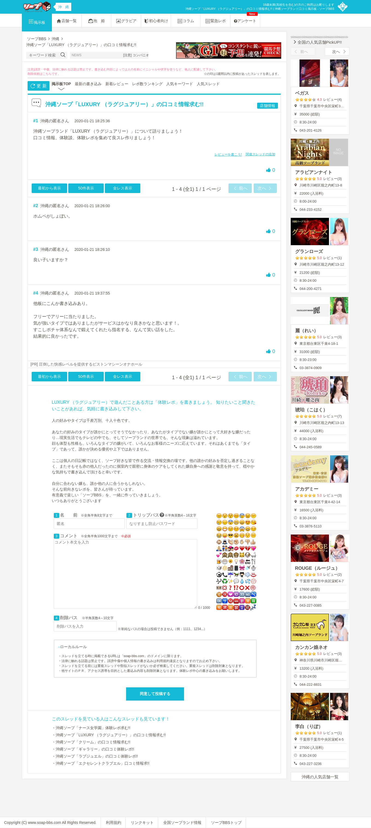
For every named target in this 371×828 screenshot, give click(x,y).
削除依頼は (35, 73)
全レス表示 (122, 188)
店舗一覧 (67, 21)
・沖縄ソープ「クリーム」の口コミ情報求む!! (91, 742)
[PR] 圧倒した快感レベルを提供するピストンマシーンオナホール (86, 364)
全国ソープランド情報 (182, 822)
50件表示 (86, 188)
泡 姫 (96, 21)
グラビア (126, 21)
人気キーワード (179, 84)
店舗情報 (267, 105)
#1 (35, 120)
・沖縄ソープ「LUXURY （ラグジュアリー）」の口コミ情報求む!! (109, 735)
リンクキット (142, 822)
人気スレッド (208, 84)
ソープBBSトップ (226, 822)
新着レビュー (116, 84)
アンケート (246, 18)
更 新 (38, 86)
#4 (35, 293)
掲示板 (36, 22)
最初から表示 (49, 188)
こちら (47, 73)
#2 (35, 205)
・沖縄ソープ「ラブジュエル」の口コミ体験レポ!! (95, 756)
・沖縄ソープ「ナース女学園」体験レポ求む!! (91, 728)
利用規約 (113, 822)
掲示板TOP (61, 84)
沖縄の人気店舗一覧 (320, 776)
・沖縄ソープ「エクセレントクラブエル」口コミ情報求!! (101, 763)
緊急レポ (215, 21)
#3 (35, 249)
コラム (185, 21)
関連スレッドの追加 (260, 154)
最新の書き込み (88, 84)
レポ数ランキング (147, 84)
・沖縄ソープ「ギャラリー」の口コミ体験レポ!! (93, 749)
